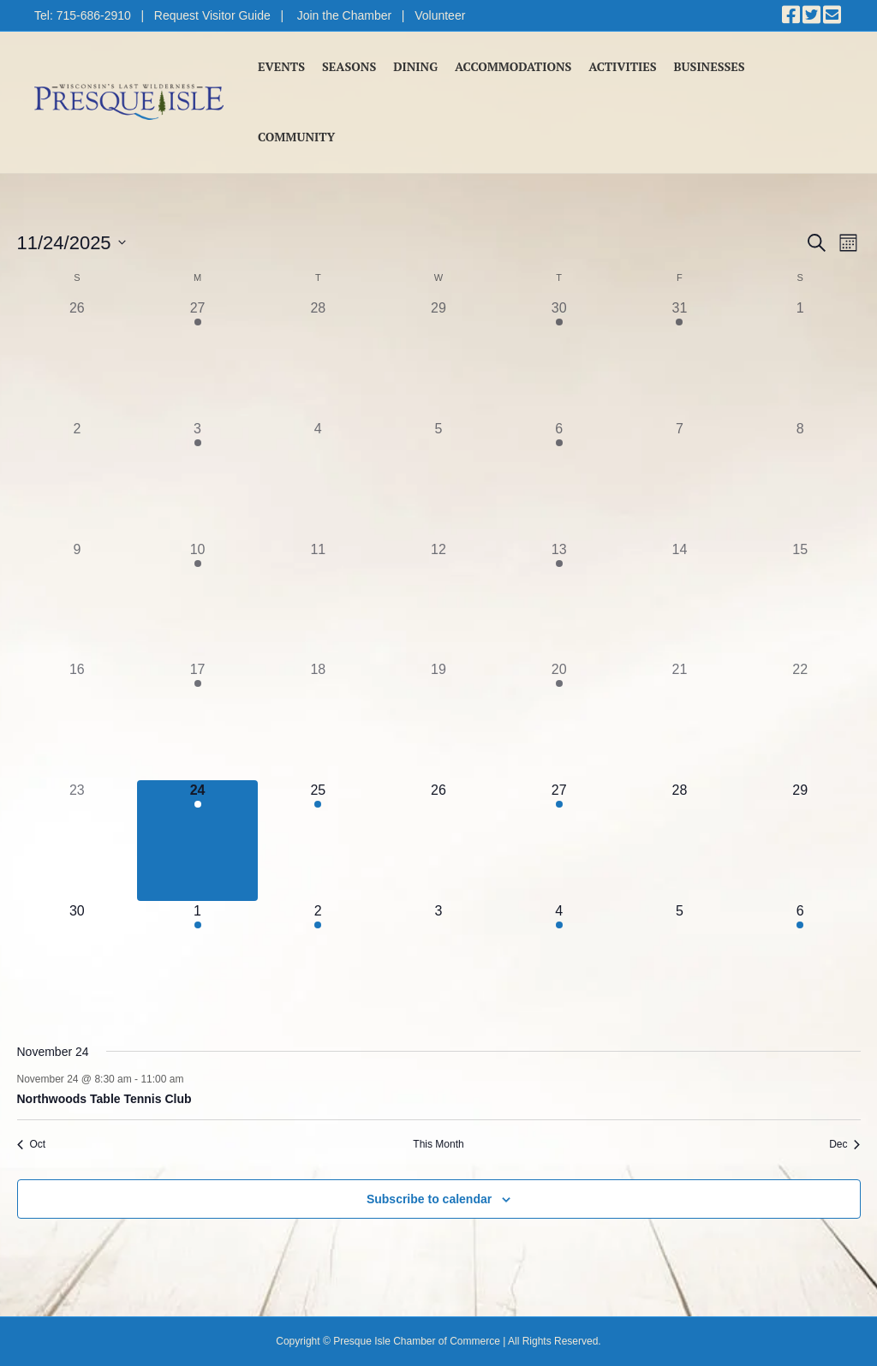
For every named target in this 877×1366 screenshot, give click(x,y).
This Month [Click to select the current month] (438, 1144)
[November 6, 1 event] (558, 479)
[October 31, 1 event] (679, 358)
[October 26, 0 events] (77, 358)
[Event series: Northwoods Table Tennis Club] (193, 1079)
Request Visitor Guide (212, 15)
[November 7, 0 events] (679, 479)
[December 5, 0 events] (679, 961)
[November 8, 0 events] (800, 479)
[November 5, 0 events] (439, 479)
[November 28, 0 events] (679, 840)
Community (296, 136)
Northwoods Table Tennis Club (104, 1099)
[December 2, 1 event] (318, 961)
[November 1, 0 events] (800, 358)
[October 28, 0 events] (318, 358)
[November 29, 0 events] (800, 840)
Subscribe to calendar (429, 1199)
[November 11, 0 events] (318, 600)
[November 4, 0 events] (318, 479)
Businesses (709, 66)
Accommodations (513, 66)
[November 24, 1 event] (197, 840)
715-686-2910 (94, 15)
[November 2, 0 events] (77, 479)
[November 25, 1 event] (318, 840)
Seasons (349, 66)
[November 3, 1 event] (197, 479)
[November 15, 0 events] (800, 600)
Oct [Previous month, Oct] (31, 1144)
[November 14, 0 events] (679, 600)
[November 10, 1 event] (197, 600)
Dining (415, 66)
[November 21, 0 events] (679, 719)
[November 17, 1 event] (197, 719)
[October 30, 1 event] (558, 358)
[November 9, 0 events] (77, 600)
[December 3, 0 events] (439, 961)
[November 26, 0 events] (439, 840)
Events (281, 66)
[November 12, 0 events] (439, 600)
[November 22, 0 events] (800, 719)
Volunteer (440, 15)
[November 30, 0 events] (77, 961)
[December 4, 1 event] (558, 961)
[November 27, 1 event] (558, 840)
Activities (622, 66)
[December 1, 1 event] (197, 961)
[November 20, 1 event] (558, 719)
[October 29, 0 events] (439, 358)
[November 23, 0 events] (77, 840)
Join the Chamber (344, 15)
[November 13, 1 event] (558, 600)
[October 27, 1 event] (197, 358)
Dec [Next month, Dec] (844, 1144)
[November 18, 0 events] (318, 719)
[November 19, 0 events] (439, 719)
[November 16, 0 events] (77, 719)
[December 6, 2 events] (800, 961)
